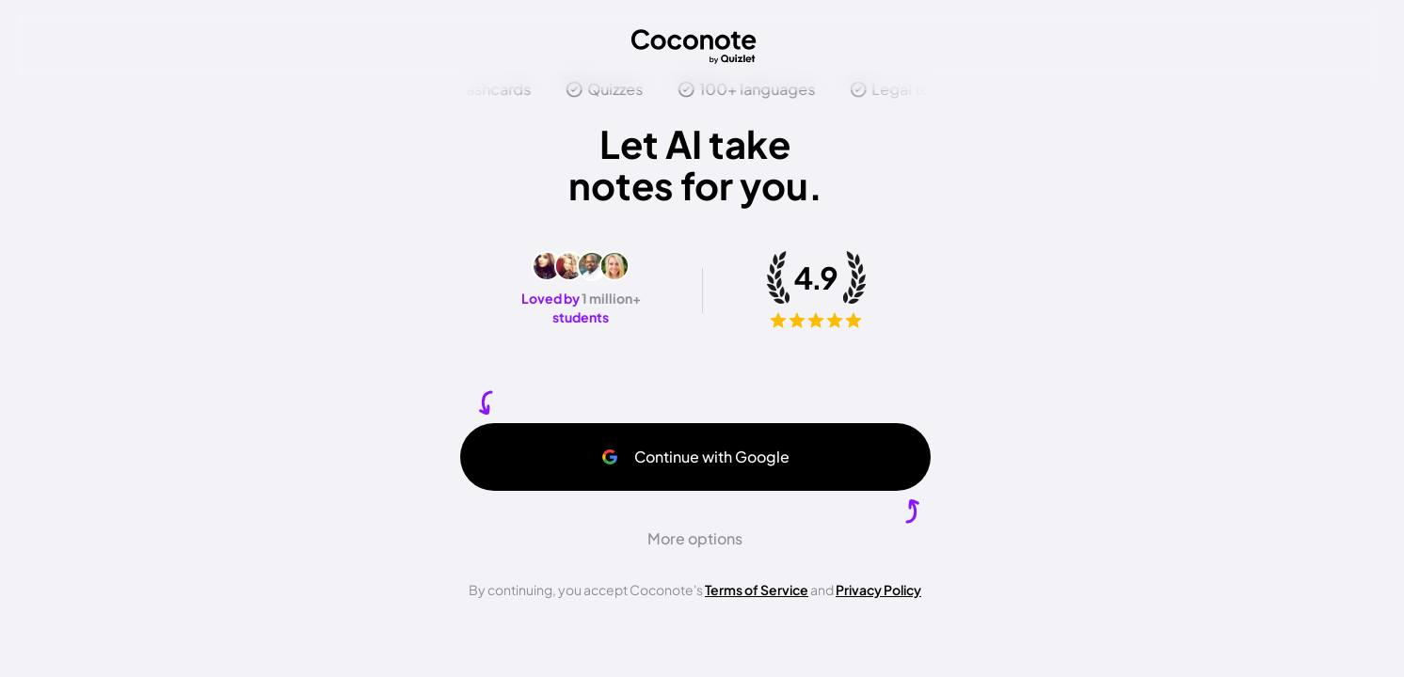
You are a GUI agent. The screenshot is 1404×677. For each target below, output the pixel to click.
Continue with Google (695, 456)
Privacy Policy (878, 589)
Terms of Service (756, 589)
